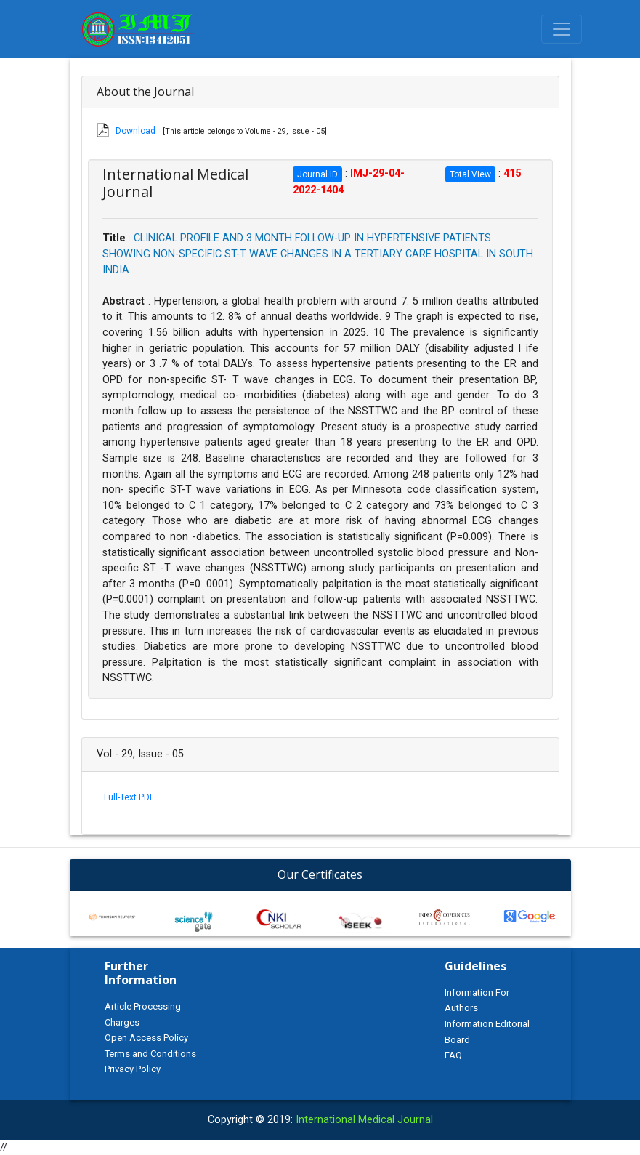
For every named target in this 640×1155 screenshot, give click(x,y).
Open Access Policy (146, 1037)
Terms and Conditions (150, 1053)
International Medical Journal (364, 1120)
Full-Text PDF (129, 797)
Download (135, 131)
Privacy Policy (133, 1068)
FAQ (453, 1055)
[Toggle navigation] (561, 29)
